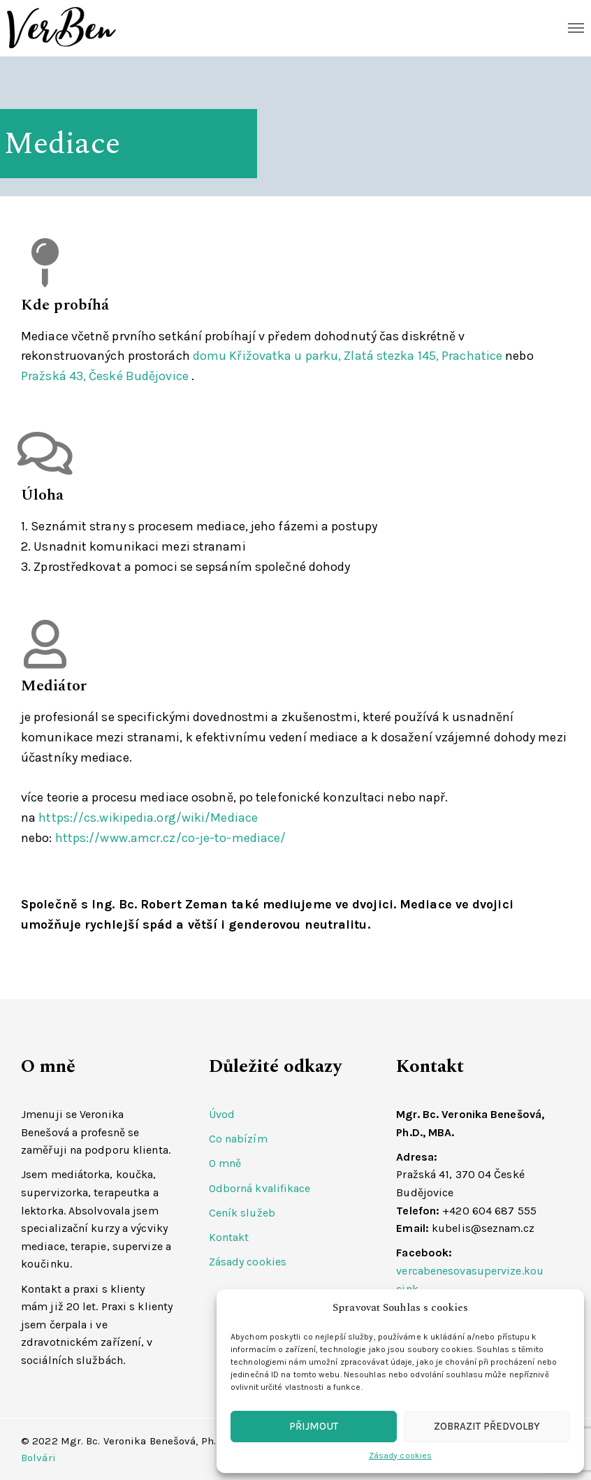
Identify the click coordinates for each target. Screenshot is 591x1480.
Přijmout (313, 1426)
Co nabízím (238, 1138)
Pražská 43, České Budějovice (105, 376)
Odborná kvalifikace (260, 1188)
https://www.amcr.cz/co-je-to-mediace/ (170, 838)
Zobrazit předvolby (487, 1426)
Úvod (222, 1114)
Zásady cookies (400, 1455)
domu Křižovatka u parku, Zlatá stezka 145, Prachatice (347, 355)
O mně (225, 1163)
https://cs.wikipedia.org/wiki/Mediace (148, 817)
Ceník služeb (242, 1212)
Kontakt (229, 1237)
